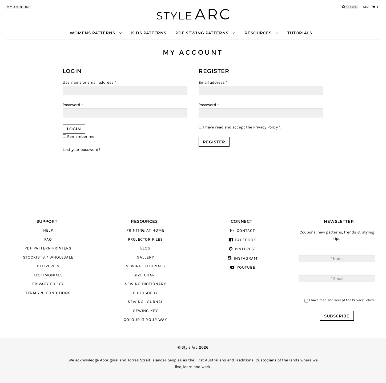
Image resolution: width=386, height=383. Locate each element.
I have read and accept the (239, 127)
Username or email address (89, 82)
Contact (246, 230)
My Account (18, 7)
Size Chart (145, 275)
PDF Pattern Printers (48, 248)
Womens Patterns (92, 32)
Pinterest (245, 249)
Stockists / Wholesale (48, 257)
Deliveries (48, 266)
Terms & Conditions (48, 293)
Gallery (145, 257)
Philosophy (145, 293)
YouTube (246, 267)
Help (48, 230)
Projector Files (145, 239)
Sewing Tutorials (145, 266)
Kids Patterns (148, 32)
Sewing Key (145, 311)
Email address (213, 82)
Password (73, 105)
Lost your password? (81, 149)
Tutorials (299, 32)
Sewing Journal (145, 302)
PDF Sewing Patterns (201, 32)
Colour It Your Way (145, 319)
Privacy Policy (265, 127)
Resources (257, 32)
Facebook (245, 240)
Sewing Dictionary (145, 284)
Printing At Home (145, 230)
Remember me (78, 136)
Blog (145, 248)
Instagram (245, 258)
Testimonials (48, 275)
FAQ (48, 239)
